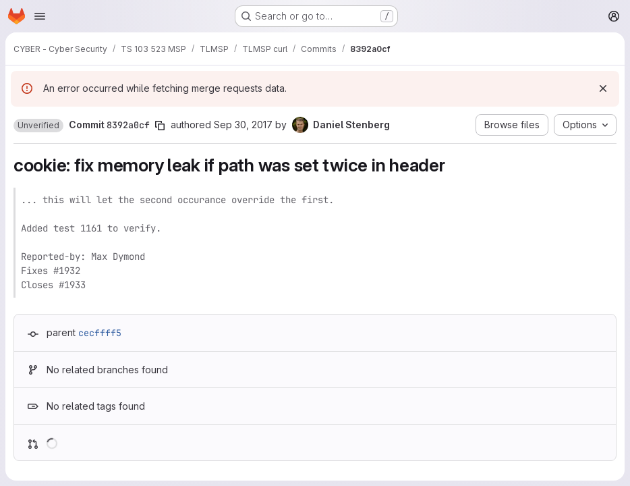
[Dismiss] (603, 88)
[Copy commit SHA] (160, 125)
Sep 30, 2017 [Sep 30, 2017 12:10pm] (243, 124)
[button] (38, 125)
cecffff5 (99, 333)
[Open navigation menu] (40, 16)
